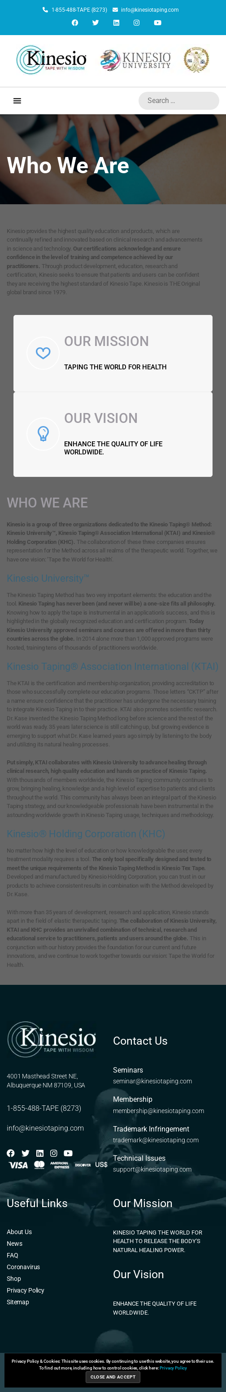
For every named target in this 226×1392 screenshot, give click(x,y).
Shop (14, 1278)
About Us (19, 1231)
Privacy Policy (25, 1290)
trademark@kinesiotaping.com (156, 1140)
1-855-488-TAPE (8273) (75, 10)
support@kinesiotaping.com (152, 1169)
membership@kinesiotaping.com (158, 1110)
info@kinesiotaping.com (146, 10)
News (14, 1243)
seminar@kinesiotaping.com (152, 1081)
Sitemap (18, 1302)
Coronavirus (23, 1267)
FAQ (12, 1255)
